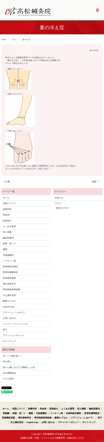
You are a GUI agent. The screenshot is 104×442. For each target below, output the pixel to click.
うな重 (6, 181)
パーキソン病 (9, 261)
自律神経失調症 (10, 266)
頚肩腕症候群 (9, 278)
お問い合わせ (9, 318)
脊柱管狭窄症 (9, 284)
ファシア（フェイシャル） (16, 324)
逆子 (5, 329)
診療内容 (7, 209)
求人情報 (7, 232)
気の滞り (7, 361)
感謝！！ (96, 181)
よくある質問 (9, 226)
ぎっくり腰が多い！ (12, 356)
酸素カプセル (9, 301)
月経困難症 (8, 255)
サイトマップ (9, 341)
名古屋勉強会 (9, 373)
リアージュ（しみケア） (15, 312)
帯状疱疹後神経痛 (11, 289)
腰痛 (5, 249)
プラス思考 (8, 379)
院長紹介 (7, 220)
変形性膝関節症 (10, 272)
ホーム (6, 198)
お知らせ (59, 198)
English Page (8, 307)
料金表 (6, 215)
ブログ (14, 40)
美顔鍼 (6, 413)
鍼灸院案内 (8, 238)
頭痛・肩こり (9, 243)
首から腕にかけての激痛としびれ (19, 367)
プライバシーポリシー (14, 335)
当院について (9, 203)
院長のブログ (62, 208)
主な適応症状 (9, 295)
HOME (3, 40)
